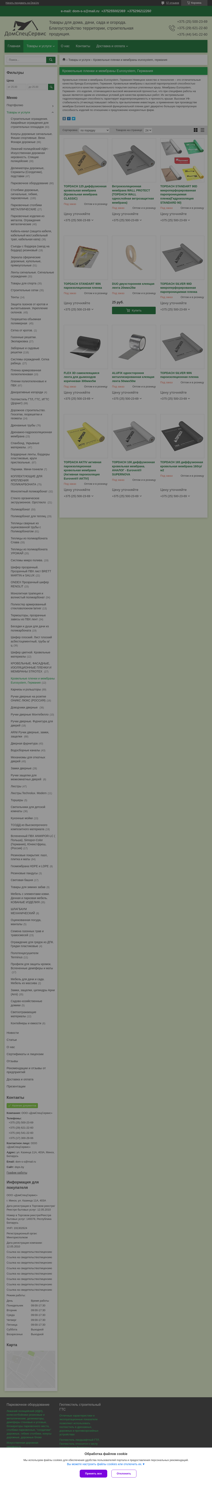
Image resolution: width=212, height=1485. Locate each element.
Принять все (93, 1473)
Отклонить (124, 1473)
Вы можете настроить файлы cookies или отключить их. (104, 1464)
